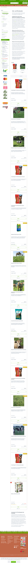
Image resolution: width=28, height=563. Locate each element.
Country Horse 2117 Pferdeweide (22, 70)
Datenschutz (9, 542)
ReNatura (4, 26)
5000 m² (7, 14)
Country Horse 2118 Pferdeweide (16, 407)
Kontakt (8, 539)
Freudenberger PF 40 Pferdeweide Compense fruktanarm (17, 206)
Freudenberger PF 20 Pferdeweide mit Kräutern (18, 176)
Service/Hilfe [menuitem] (25, 1)
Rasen (2, 29)
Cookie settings (16, 537)
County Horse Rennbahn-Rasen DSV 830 (17, 320)
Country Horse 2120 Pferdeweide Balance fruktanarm (17, 292)
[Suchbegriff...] (14, 3)
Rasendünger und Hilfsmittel (4, 34)
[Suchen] (18, 3)
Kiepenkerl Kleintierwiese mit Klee (16, 234)
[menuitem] (14, 3)
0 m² (4, 14)
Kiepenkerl (4, 25)
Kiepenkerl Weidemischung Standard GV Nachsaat (18, 436)
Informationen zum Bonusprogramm (4, 61)
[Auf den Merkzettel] (18, 105)
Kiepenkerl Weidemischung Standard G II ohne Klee (18, 349)
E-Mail (5, 45)
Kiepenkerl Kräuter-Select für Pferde (16, 263)
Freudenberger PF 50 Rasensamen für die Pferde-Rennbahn (18, 379)
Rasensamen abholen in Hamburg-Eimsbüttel (10, 538)
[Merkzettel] (23, 3)
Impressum (15, 542)
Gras (15, 21)
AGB (8, 543)
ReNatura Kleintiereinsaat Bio (15, 493)
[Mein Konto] (25, 3)
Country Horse (5, 23)
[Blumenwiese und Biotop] (10, 5)
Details (21, 103)
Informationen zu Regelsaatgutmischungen (17, 539)
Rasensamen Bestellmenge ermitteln (17, 541)
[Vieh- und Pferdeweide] (18, 5)
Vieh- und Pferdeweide (5, 32)
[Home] (1, 5)
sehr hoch (4, 19)
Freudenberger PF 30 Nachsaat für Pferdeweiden (14, 70)
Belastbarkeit (3, 16)
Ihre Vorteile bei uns (4, 39)
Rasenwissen (3, 37)
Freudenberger (5, 24)
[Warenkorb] (27, 3)
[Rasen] (4, 5)
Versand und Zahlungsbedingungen (10, 540)
